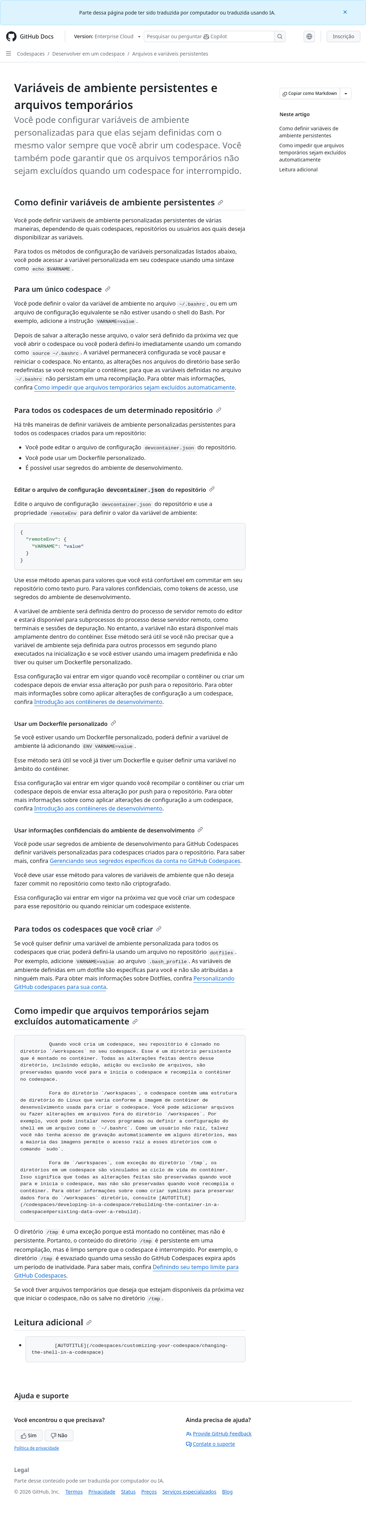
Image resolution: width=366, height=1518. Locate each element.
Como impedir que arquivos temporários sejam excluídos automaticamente (134, 387)
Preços (149, 1491)
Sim (28, 1435)
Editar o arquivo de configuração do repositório (114, 490)
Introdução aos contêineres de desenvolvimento (98, 702)
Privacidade (102, 1491)
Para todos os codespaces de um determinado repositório (117, 410)
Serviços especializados (189, 1491)
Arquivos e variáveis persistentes (170, 53)
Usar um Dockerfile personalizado (65, 724)
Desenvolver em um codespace (88, 53)
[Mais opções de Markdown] (346, 93)
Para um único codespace (62, 289)
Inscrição (343, 36)
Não (59, 1435)
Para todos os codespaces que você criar (88, 929)
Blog (227, 1491)
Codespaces (31, 53)
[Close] (345, 11)
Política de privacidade (36, 1448)
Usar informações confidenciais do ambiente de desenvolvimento (108, 830)
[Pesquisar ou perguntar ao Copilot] (215, 36)
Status (128, 1491)
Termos (74, 1491)
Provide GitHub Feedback (219, 1433)
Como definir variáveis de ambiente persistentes (118, 202)
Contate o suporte (210, 1443)
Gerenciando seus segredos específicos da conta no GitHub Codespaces (145, 861)
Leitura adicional (53, 1322)
